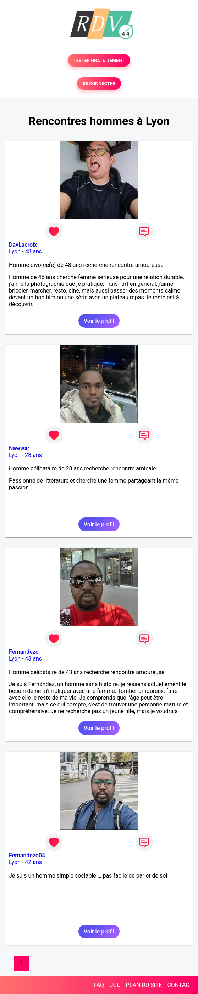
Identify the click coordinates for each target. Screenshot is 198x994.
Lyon (15, 251)
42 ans (33, 862)
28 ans (33, 455)
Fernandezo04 (27, 855)
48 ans (33, 251)
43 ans (33, 658)
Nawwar (19, 448)
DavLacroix (23, 244)
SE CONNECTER (99, 83)
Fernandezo (24, 651)
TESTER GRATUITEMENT (99, 60)
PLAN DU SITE (144, 985)
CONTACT (180, 985)
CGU (115, 985)
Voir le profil (99, 320)
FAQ (99, 985)
